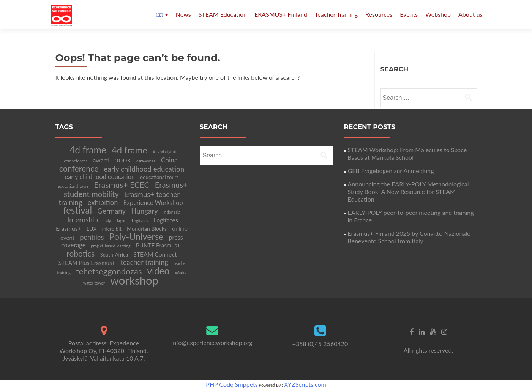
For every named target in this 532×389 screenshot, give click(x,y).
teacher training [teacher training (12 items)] (144, 262)
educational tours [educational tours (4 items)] (159, 177)
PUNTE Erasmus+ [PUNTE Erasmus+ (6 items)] (158, 245)
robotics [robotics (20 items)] (80, 253)
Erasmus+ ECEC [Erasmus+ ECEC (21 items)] (121, 184)
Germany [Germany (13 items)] (111, 211)
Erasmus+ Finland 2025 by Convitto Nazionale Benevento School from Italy (409, 237)
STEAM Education (223, 14)
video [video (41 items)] (158, 270)
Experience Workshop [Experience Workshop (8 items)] (153, 202)
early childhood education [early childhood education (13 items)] (144, 169)
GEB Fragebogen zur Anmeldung (391, 170)
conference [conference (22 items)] (79, 168)
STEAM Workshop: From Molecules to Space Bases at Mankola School (407, 153)
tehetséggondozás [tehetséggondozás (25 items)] (109, 271)
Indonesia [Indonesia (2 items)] (171, 211)
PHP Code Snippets (231, 384)
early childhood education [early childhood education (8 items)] (100, 176)
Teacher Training (336, 14)
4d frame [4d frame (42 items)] (87, 149)
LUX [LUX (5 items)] (92, 228)
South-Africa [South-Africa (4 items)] (114, 255)
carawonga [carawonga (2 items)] (146, 160)
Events (409, 14)
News (183, 14)
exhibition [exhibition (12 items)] (103, 202)
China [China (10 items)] (169, 160)
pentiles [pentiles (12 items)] (92, 237)
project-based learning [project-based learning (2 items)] (110, 245)
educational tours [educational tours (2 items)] (73, 186)
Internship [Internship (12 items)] (82, 220)
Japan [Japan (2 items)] (121, 220)
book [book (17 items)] (122, 159)
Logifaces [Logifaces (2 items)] (140, 220)
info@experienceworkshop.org (211, 342)
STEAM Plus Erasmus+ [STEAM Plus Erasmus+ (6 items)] (86, 262)
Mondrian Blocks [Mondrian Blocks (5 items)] (147, 228)
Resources (378, 14)
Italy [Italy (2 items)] (107, 220)
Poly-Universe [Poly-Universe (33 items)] (136, 236)
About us (470, 14)
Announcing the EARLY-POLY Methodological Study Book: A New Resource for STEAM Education (408, 191)
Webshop (438, 14)
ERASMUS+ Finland (280, 14)
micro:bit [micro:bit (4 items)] (112, 229)
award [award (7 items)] (101, 160)
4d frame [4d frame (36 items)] (129, 150)
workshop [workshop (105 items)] (134, 280)
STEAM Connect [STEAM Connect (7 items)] (155, 254)
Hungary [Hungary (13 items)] (144, 211)
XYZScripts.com (305, 384)
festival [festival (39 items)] (77, 210)
